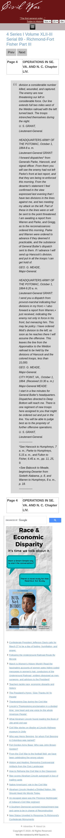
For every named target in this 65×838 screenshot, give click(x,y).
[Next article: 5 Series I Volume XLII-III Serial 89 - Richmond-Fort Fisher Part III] (22, 52)
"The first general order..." (32, 18)
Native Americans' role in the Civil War (28, 784)
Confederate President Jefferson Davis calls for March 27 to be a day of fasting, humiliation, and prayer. (33, 646)
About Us (40, 826)
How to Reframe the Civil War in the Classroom (32, 771)
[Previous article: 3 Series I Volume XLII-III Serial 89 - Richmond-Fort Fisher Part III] (11, 52)
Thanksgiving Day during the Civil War (28, 701)
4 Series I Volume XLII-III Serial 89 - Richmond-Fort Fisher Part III (30, 39)
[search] (25, 520)
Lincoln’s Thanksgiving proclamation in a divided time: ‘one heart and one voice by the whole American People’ (33, 710)
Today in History (35, 21)
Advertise (28, 826)
